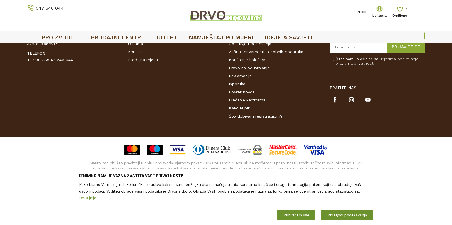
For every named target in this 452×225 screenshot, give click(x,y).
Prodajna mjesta (143, 103)
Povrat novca (242, 135)
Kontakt (135, 95)
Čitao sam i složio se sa (377, 104)
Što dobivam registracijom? (256, 159)
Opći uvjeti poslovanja (250, 87)
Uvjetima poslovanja (398, 102)
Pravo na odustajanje (249, 111)
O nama (135, 87)
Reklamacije (240, 119)
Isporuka (237, 127)
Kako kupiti (240, 151)
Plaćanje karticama (247, 143)
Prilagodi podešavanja (347, 215)
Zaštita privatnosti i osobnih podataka (266, 95)
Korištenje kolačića (247, 103)
